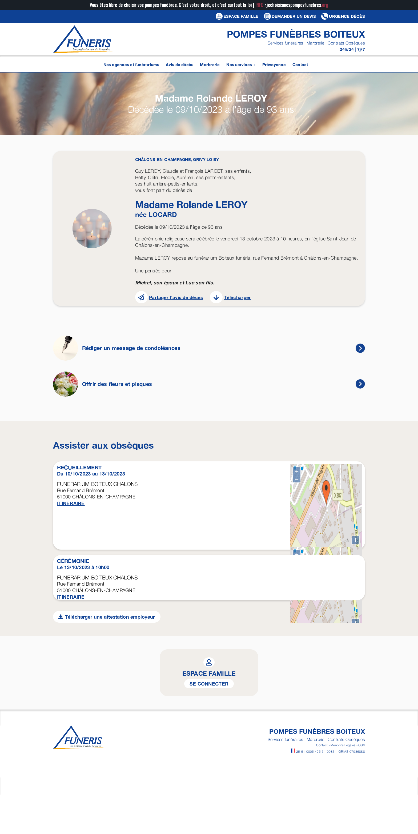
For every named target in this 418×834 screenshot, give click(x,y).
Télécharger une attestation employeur (106, 781)
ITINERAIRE (71, 503)
